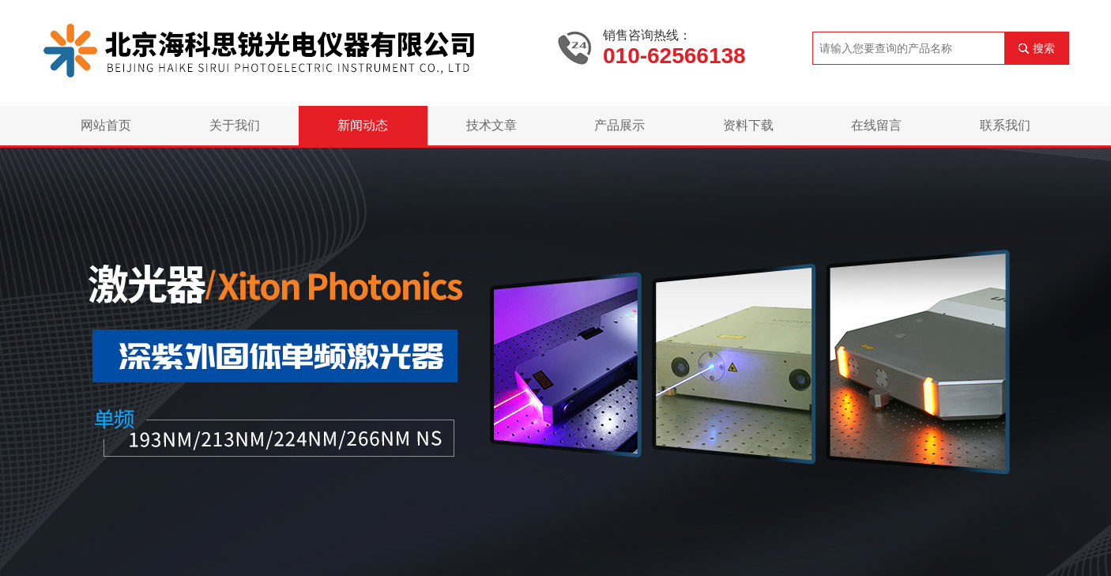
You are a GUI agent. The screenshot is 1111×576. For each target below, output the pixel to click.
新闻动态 (362, 125)
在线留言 (876, 125)
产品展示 (619, 125)
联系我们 (1005, 125)
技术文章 (491, 125)
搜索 (1044, 48)
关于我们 (234, 125)
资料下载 (748, 125)
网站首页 (106, 125)
